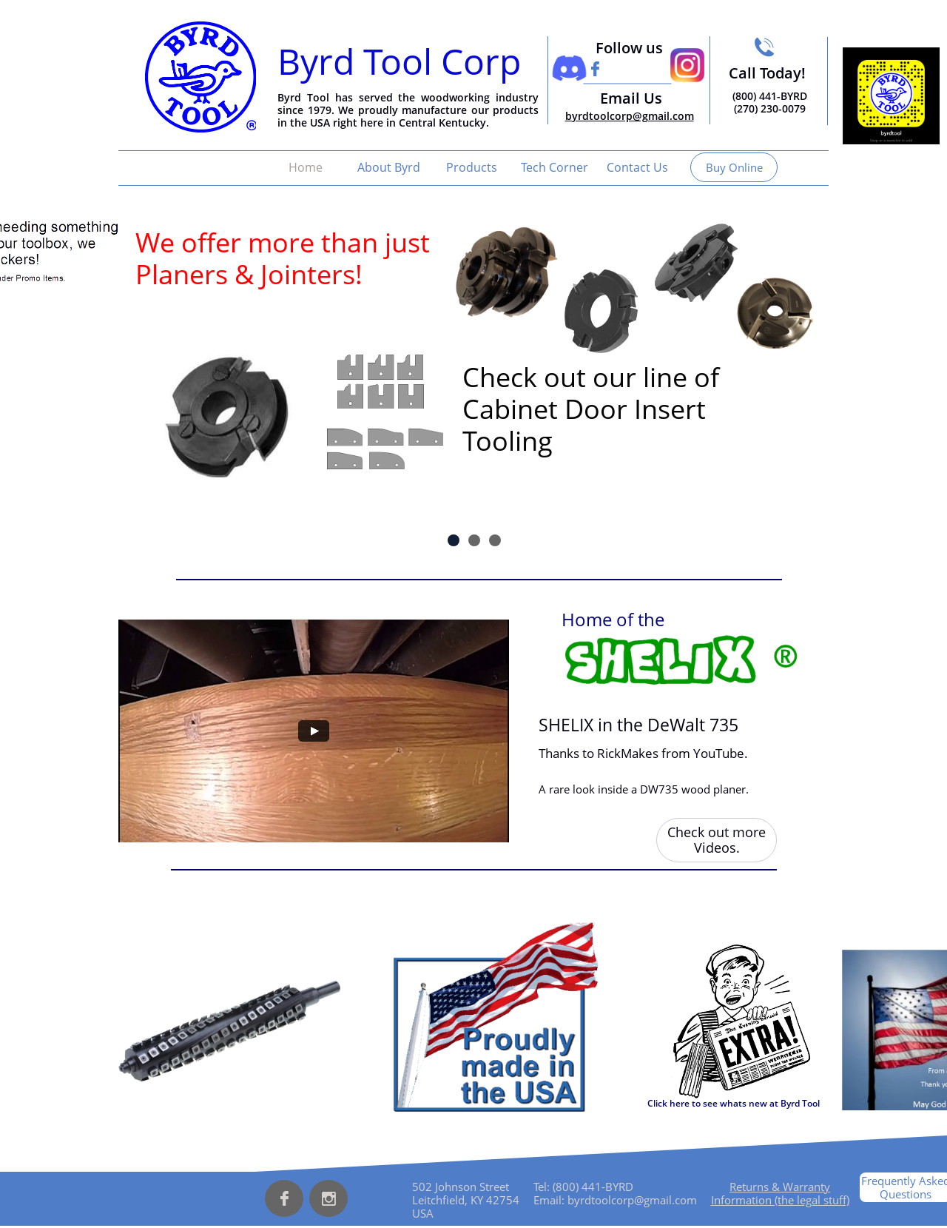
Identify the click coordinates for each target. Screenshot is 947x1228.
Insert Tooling (216, 322)
